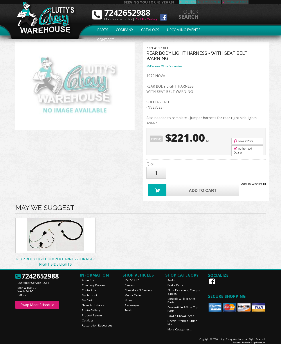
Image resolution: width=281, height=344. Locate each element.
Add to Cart (183, 186)
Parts (100, 30)
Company (123, 30)
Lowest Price (244, 141)
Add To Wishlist (253, 181)
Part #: (152, 48)
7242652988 (37, 273)
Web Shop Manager (255, 338)
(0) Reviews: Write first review (164, 66)
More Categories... (180, 326)
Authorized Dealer (243, 150)
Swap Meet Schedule (37, 301)
